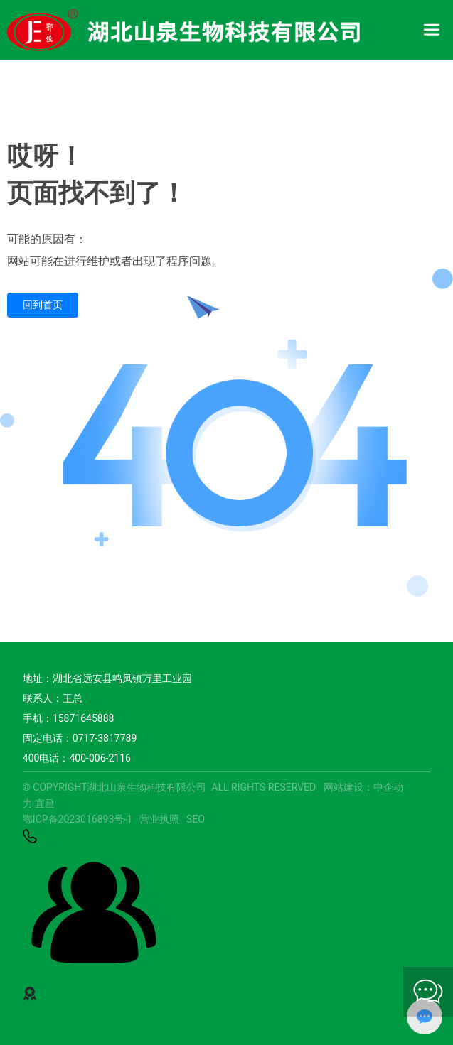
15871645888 (83, 718)
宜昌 (45, 803)
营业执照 (159, 819)
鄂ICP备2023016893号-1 (77, 819)
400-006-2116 (99, 758)
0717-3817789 (105, 738)
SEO (195, 819)
